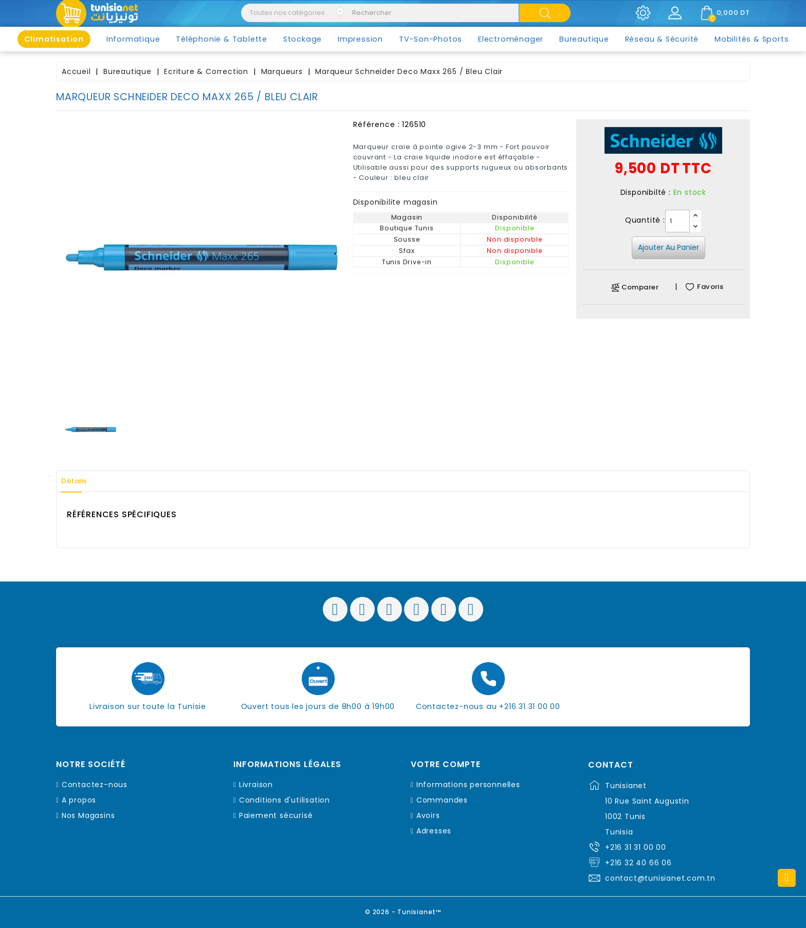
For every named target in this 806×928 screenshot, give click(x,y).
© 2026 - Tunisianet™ (403, 910)
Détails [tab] (78, 481)
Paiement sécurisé (276, 815)
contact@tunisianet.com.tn (660, 878)
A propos (79, 800)
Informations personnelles (468, 784)
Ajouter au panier (668, 247)
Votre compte (446, 764)
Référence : (376, 124)
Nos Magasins (88, 815)
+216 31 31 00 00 (635, 847)
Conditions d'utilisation (284, 800)
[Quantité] (677, 221)
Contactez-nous (94, 784)
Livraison (256, 784)
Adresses (433, 831)
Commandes (442, 800)
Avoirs (428, 815)
